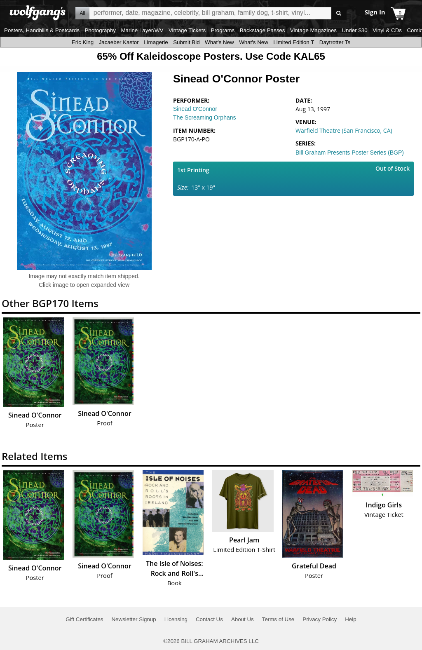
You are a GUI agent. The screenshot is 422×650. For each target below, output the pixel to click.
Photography (100, 30)
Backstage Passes (262, 30)
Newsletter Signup (133, 619)
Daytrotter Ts (334, 42)
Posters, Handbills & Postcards (42, 30)
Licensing (176, 619)
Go (339, 13)
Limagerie (156, 42)
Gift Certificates (84, 619)
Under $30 (354, 30)
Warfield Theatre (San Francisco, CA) (343, 130)
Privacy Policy (319, 619)
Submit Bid (186, 42)
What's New (219, 42)
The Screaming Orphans (204, 117)
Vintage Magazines (313, 30)
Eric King (83, 42)
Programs (223, 30)
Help (350, 619)
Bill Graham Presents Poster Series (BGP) (349, 152)
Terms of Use (278, 619)
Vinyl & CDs (387, 30)
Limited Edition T (293, 42)
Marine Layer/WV (142, 30)
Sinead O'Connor (195, 109)
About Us (242, 619)
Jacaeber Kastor (119, 42)
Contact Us (209, 619)
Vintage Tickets (187, 30)
